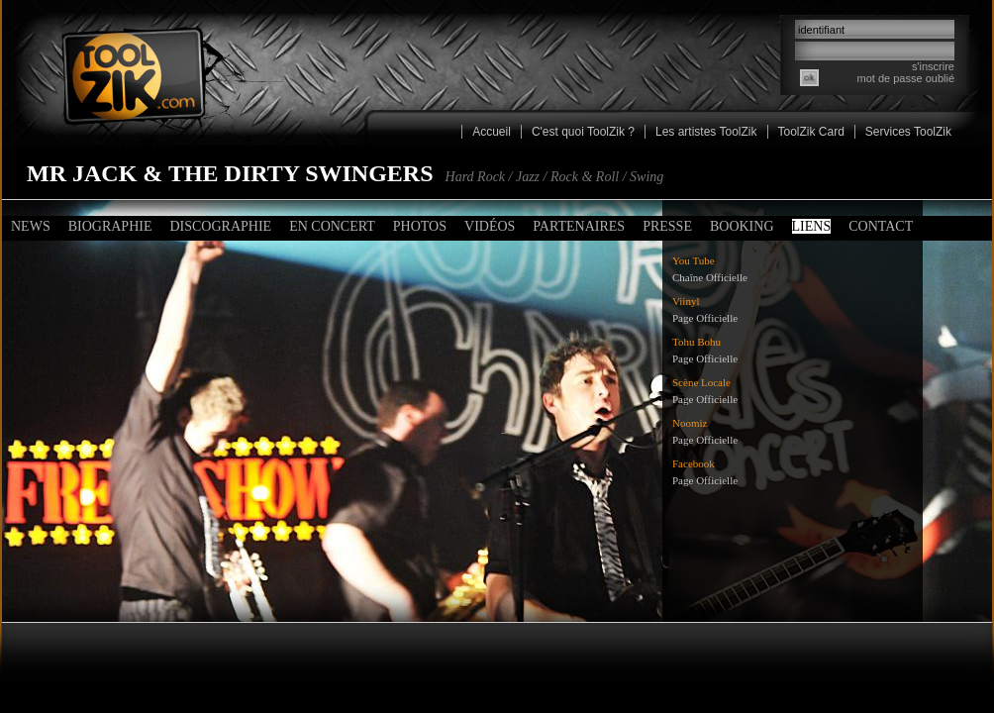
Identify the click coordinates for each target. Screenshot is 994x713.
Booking (742, 226)
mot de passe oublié (905, 78)
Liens (812, 226)
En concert (332, 226)
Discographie (220, 226)
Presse (667, 226)
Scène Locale (701, 382)
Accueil (491, 132)
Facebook (693, 463)
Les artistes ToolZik (706, 132)
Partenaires (579, 226)
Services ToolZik (908, 132)
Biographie (110, 226)
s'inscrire (933, 66)
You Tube (693, 260)
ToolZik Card (811, 132)
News (30, 226)
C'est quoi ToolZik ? (583, 132)
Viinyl (685, 301)
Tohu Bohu (696, 342)
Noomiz (689, 423)
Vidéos (489, 226)
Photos (420, 226)
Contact (880, 226)
